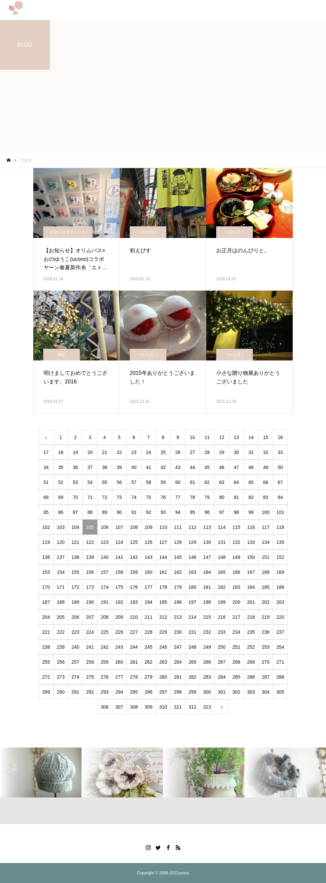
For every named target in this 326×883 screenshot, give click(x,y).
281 (178, 677)
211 (148, 617)
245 (148, 647)
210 (134, 617)
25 (163, 452)
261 (134, 662)
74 (134, 497)
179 (178, 587)
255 (46, 662)
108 (134, 527)
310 (163, 707)
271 (280, 662)
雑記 (62, 354)
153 (46, 572)
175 (119, 587)
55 (104, 482)
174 (104, 587)
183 (236, 587)
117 (265, 527)
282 (192, 677)
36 (75, 467)
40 (134, 467)
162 (178, 572)
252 (251, 647)
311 (178, 707)
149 (236, 557)
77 (178, 497)
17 (46, 452)
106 (104, 527)
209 (119, 617)
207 (90, 617)
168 (265, 572)
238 (46, 647)
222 (61, 632)
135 (280, 542)
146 (192, 557)
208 (104, 617)
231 (192, 632)
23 (134, 452)
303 (251, 692)
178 (163, 587)
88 (90, 512)
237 (280, 632)
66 (265, 482)
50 (280, 467)
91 (134, 512)
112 (192, 527)
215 (207, 617)
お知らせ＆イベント (68, 232)
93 (163, 512)
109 (148, 527)
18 (61, 452)
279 (148, 677)
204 (46, 617)
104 (75, 527)
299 (192, 692)
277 (119, 677)
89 (104, 512)
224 (90, 632)
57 (134, 482)
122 (90, 542)
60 (178, 482)
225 (104, 632)
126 (148, 542)
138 (75, 557)
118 (280, 527)
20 (90, 452)
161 (163, 572)
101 (280, 512)
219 (265, 617)
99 (251, 512)
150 (251, 557)
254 (280, 647)
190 (90, 602)
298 (178, 692)
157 (104, 572)
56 (119, 482)
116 (251, 527)
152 (280, 557)
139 (90, 557)
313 (207, 707)
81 (236, 497)
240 (75, 647)
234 (236, 632)
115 (236, 527)
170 (46, 587)
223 (75, 632)
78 (192, 497)
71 (90, 497)
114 (222, 527)
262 (148, 662)
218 (251, 617)
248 (192, 647)
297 (163, 692)
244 (134, 647)
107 (119, 527)
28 (207, 452)
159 (134, 572)
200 (236, 602)
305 (280, 692)
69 (61, 497)
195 (163, 602)
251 (236, 647)
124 (119, 542)
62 (207, 482)
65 (251, 482)
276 (104, 677)
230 (178, 632)
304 (265, 692)
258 (90, 662)
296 (148, 692)
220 (280, 617)
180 (192, 587)
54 (90, 482)
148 (222, 557)
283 (207, 677)
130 (207, 542)
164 (207, 572)
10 (192, 437)
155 (75, 572)
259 (104, 662)
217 (236, 617)
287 (265, 677)
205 (61, 617)
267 (222, 662)
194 (148, 602)
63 (222, 482)
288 (280, 677)
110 (163, 527)
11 (207, 437)
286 (251, 677)
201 (251, 602)
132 (236, 542)
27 (192, 452)
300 (207, 692)
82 (251, 497)
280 (163, 677)
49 (265, 467)
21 (104, 452)
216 (222, 617)
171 (61, 587)
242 (104, 647)
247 (178, 647)
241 (90, 647)
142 (134, 557)
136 (46, 557)
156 (90, 572)
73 (119, 497)
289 (46, 692)
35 (61, 467)
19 (75, 452)
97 (222, 512)
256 (61, 662)
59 (163, 482)
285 (236, 677)
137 (61, 557)
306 (104, 707)
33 (280, 452)
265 (192, 662)
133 (251, 542)
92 (148, 512)
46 (222, 467)
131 (222, 542)
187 (46, 602)
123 (104, 542)
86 (61, 512)
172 (75, 587)
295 (134, 692)
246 (163, 647)
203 (280, 602)
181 (207, 587)
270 (265, 662)
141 (119, 557)
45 (207, 467)
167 (251, 572)
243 (119, 647)
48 (251, 467)
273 (61, 677)
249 (207, 647)
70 (75, 497)
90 (119, 512)
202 (265, 602)
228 (148, 632)
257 (75, 662)
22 (119, 452)
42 (163, 467)
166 (236, 572)
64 (236, 482)
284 (222, 677)
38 (104, 467)
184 (251, 587)
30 (236, 452)
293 (104, 692)
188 (61, 602)
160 (148, 572)
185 (265, 587)
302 (236, 692)
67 (280, 482)
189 (75, 602)
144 (163, 557)
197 (192, 602)
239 (61, 647)
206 (75, 617)
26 (178, 452)
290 (61, 692)
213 (178, 617)
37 (90, 467)
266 (207, 662)
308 (134, 707)
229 (163, 632)
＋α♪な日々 (148, 232)
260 (119, 662)
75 (148, 497)
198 (207, 602)
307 (119, 707)
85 (46, 512)
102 (46, 527)
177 (148, 587)
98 (236, 512)
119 (46, 542)
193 (134, 602)
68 (46, 497)
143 (148, 557)
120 (61, 542)
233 (222, 632)
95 (192, 512)
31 (251, 452)
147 (207, 557)
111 (178, 527)
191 (104, 602)
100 (265, 512)
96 (207, 512)
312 (192, 707)
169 (280, 572)
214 (192, 617)
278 (134, 677)
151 (265, 557)
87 (75, 512)
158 (119, 572)
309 (148, 707)
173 (90, 587)
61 (192, 482)
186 (280, 587)
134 (265, 542)
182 (222, 587)
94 (178, 512)
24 (148, 452)
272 (46, 677)
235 (251, 632)
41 (148, 467)
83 (265, 497)
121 (75, 542)
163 (192, 572)
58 (148, 482)
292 (90, 692)
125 (134, 542)
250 (222, 647)
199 (222, 602)
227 (134, 632)
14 (251, 437)
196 (178, 602)
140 (104, 557)
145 (178, 557)
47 (236, 467)
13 (236, 437)
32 (265, 452)
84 (280, 497)
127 (163, 542)
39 (119, 467)
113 (207, 527)
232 (207, 632)
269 (251, 662)
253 (265, 647)
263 (163, 662)
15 (265, 437)
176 (134, 587)
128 (178, 542)
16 (280, 437)
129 (192, 542)
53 (75, 482)
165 (222, 572)
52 (61, 482)
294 (119, 692)
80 (222, 497)
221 (46, 632)
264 (178, 662)
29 (222, 452)
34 (46, 467)
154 (61, 572)
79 (207, 497)
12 (222, 437)
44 (192, 467)
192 (119, 602)
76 (163, 497)
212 (163, 617)
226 (119, 632)
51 (46, 482)
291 (75, 692)
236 (265, 632)
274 (75, 677)
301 (222, 692)
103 (61, 527)
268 (236, 662)
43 (178, 467)
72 (104, 497)
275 (90, 677)
